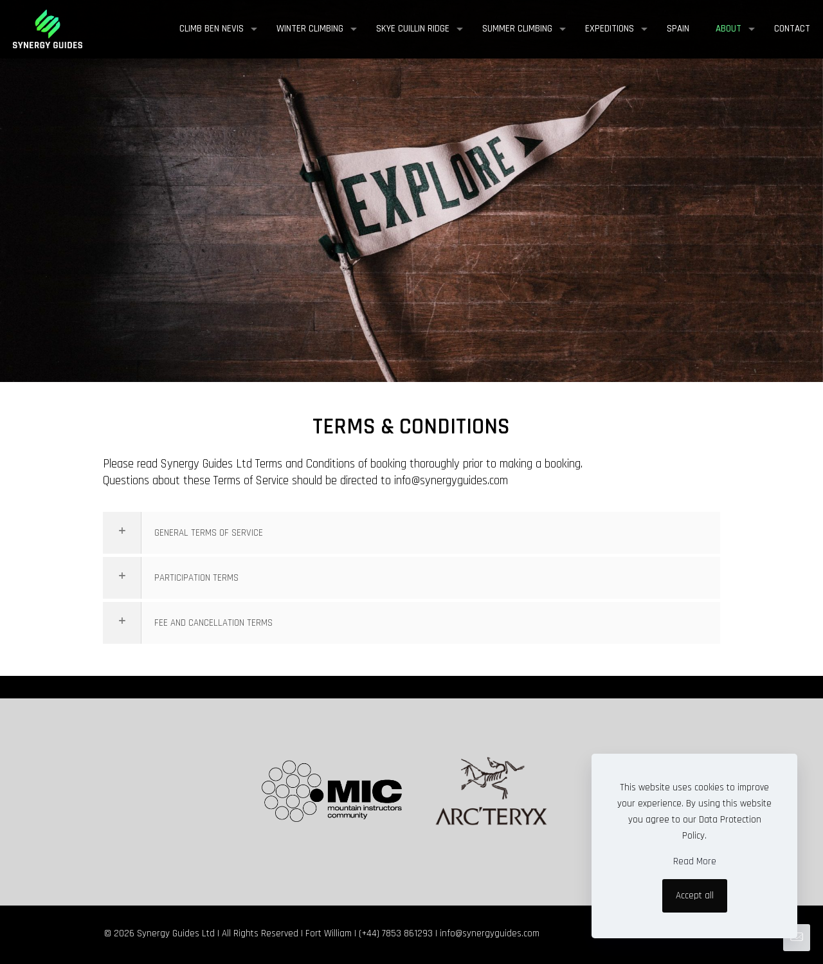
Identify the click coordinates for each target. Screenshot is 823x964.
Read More (694, 861)
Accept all (695, 895)
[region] (411, 210)
